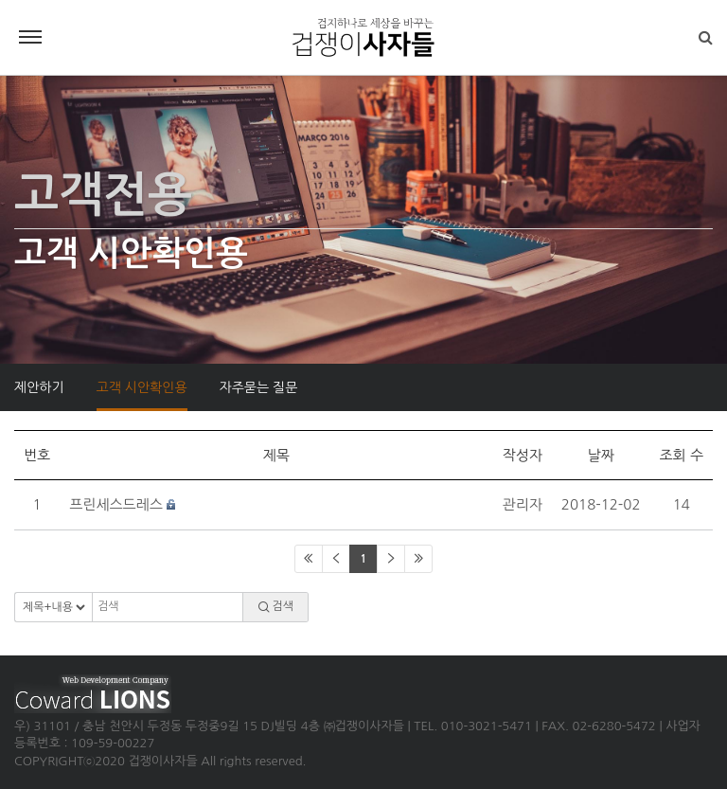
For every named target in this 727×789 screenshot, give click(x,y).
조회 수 (681, 455)
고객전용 (103, 194)
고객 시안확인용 (142, 387)
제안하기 (39, 387)
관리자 (522, 504)
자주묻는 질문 (259, 387)
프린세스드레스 (116, 504)
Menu (30, 37)
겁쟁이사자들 (363, 38)
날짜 (601, 455)
